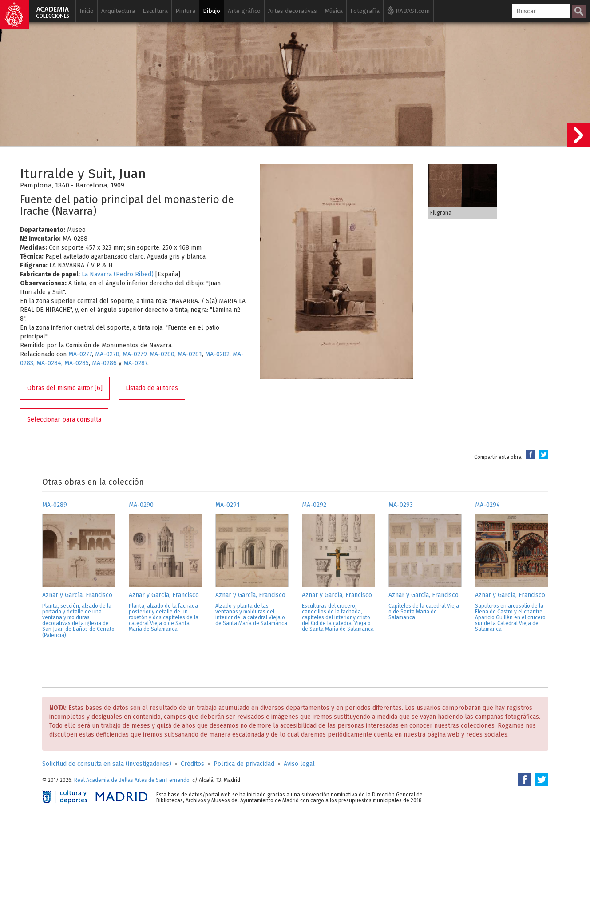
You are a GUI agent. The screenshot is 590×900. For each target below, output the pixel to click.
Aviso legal (299, 764)
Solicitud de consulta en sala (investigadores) (106, 764)
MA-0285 (76, 363)
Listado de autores (152, 388)
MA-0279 (135, 354)
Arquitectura (118, 11)
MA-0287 (135, 363)
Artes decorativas (292, 11)
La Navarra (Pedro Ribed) (118, 274)
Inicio (86, 11)
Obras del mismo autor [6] (65, 388)
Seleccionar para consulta (64, 419)
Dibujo (211, 11)
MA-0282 (217, 354)
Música (334, 11)
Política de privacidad (244, 764)
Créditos (192, 764)
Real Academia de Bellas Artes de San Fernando (132, 780)
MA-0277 (80, 354)
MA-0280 (162, 354)
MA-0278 (107, 354)
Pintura (185, 11)
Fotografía (365, 11)
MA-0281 (190, 354)
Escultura (155, 11)
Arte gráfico (244, 11)
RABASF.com (408, 10)
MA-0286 (104, 363)
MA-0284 (48, 363)
